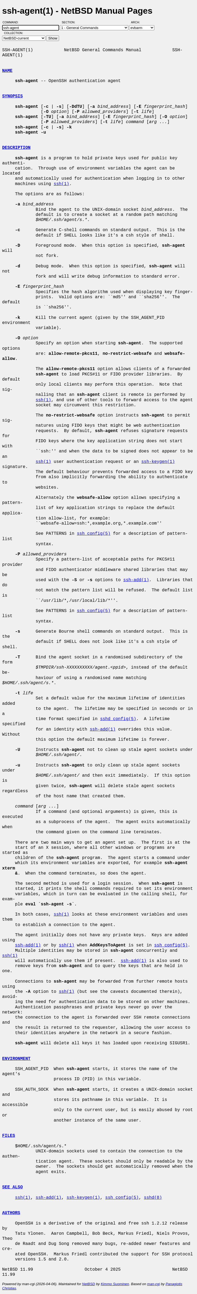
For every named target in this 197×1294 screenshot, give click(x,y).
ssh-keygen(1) (158, 462)
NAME (7, 71)
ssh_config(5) (93, 534)
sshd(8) (153, 1198)
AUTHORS (11, 1213)
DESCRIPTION (16, 148)
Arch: (138, 22)
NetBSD (88, 1284)
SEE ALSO (12, 1187)
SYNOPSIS (12, 96)
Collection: (13, 33)
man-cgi (153, 1284)
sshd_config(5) (118, 719)
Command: (12, 22)
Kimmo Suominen (115, 1284)
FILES (8, 1136)
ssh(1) (61, 184)
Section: (70, 22)
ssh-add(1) (136, 580)
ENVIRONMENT (16, 1059)
